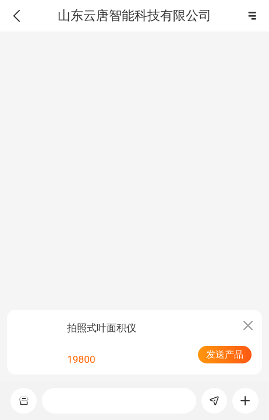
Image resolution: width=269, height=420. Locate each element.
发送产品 (224, 354)
